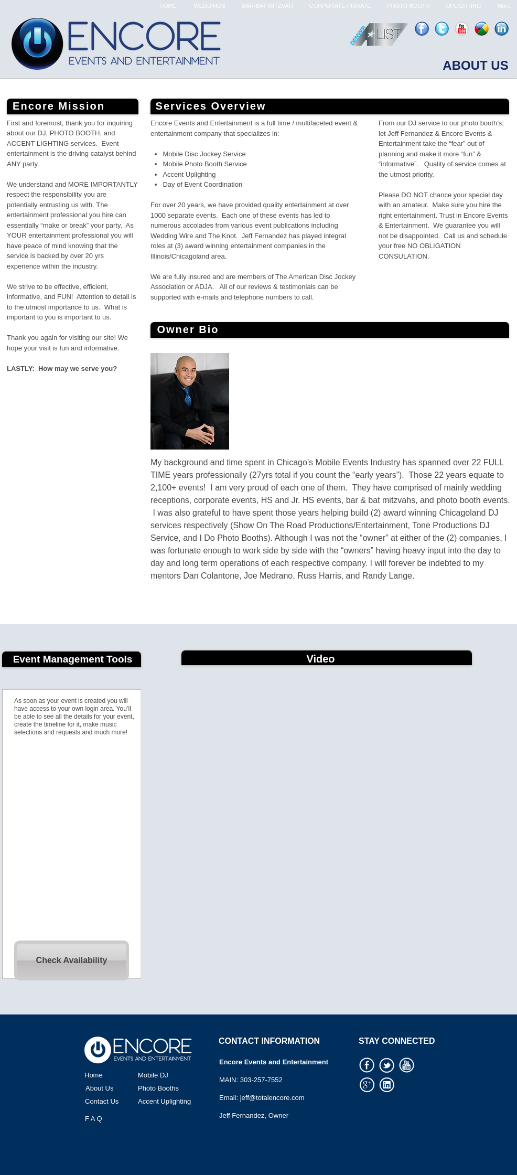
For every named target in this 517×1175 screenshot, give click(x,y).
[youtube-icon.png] (462, 29)
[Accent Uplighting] (172, 1101)
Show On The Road (269, 525)
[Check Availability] (71, 960)
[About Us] (119, 1088)
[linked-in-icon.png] (501, 29)
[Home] (118, 1075)
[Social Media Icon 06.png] (407, 1065)
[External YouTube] (326, 772)
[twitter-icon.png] (442, 29)
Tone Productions (444, 525)
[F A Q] (119, 1119)
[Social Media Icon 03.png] (387, 1065)
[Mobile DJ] (172, 1075)
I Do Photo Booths (232, 537)
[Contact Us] (119, 1101)
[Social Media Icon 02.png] (367, 1065)
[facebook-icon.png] (422, 29)
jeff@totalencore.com (272, 1098)
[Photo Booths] (172, 1088)
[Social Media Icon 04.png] (387, 1085)
